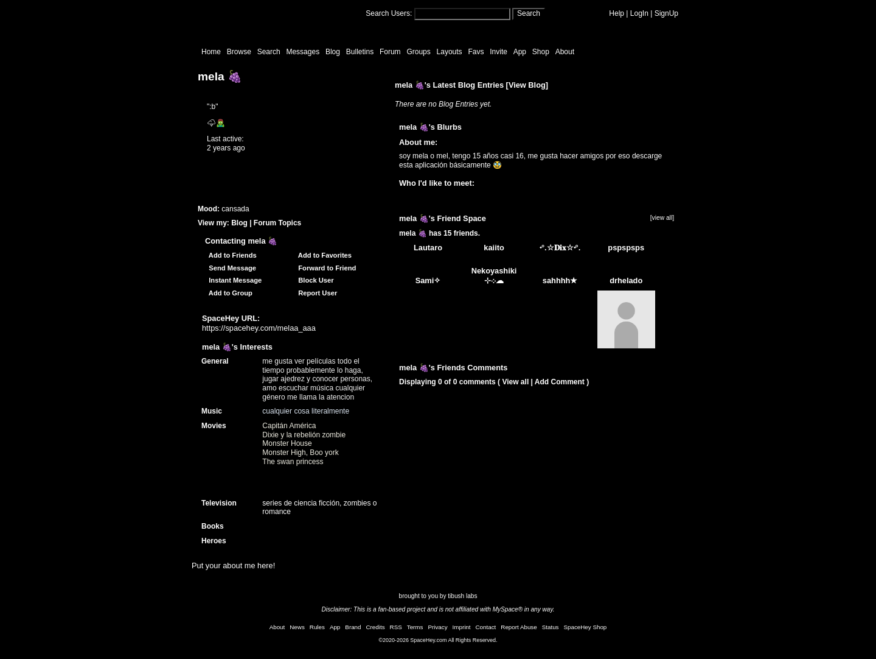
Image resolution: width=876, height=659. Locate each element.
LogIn (639, 13)
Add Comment (560, 382)
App (519, 52)
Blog (332, 52)
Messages (302, 52)
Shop (540, 52)
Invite (498, 52)
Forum (390, 52)
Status (550, 627)
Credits (375, 627)
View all (515, 382)
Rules (317, 627)
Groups (418, 52)
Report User (315, 293)
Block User (314, 280)
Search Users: (389, 13)
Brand (353, 627)
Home (211, 52)
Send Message (230, 268)
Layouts (449, 52)
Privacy (437, 627)
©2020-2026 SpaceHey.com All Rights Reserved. (437, 640)
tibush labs (462, 596)
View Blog (527, 85)
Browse (239, 52)
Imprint (462, 627)
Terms (415, 627)
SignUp (666, 13)
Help (616, 13)
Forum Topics (277, 223)
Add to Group (228, 293)
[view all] (662, 217)
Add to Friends (231, 255)
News (297, 627)
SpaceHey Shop (585, 627)
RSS (396, 627)
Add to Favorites (323, 255)
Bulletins (360, 52)
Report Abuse (519, 627)
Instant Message (233, 280)
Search (528, 13)
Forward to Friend (325, 268)
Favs (476, 52)
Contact (486, 627)
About (564, 52)
